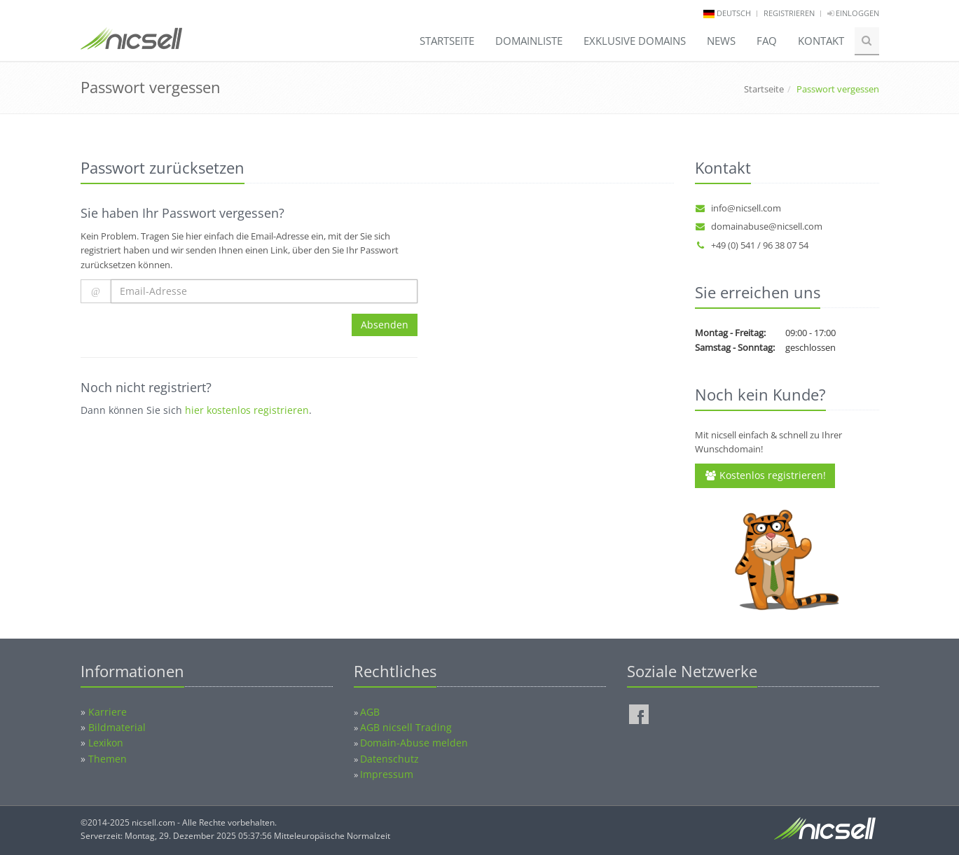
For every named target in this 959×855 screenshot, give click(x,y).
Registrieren (789, 13)
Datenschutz (389, 758)
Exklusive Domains (635, 41)
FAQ (767, 41)
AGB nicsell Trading (406, 727)
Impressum (386, 774)
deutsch (734, 13)
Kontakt (821, 41)
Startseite (447, 41)
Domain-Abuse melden (414, 742)
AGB (370, 711)
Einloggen (853, 13)
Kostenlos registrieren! (765, 475)
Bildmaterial (117, 727)
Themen (107, 758)
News (721, 41)
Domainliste (529, 41)
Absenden (384, 324)
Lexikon (105, 742)
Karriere (107, 711)
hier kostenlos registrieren (247, 410)
